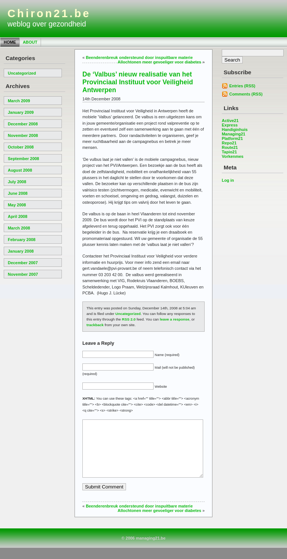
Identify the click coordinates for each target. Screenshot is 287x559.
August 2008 (20, 170)
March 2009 (19, 101)
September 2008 (23, 158)
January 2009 (21, 112)
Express (230, 125)
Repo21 (229, 143)
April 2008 (17, 216)
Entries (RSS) (242, 86)
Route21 (230, 147)
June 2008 (18, 193)
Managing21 (233, 134)
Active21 (230, 120)
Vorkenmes (232, 156)
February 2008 (21, 239)
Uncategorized (22, 73)
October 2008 (21, 147)
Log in (228, 180)
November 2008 (23, 135)
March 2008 (19, 228)
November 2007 (23, 274)
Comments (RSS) (245, 94)
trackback (95, 325)
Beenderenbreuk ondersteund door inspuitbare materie (139, 57)
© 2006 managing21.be (143, 549)
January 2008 (21, 251)
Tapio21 (229, 152)
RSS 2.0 (129, 319)
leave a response (174, 319)
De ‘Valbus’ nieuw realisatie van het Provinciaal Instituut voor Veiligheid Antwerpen (137, 82)
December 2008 (23, 124)
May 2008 (17, 205)
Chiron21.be (49, 13)
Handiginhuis (234, 129)
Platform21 (232, 138)
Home (10, 42)
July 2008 (17, 181)
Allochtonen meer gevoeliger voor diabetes (159, 62)
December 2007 (23, 262)
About (30, 42)
